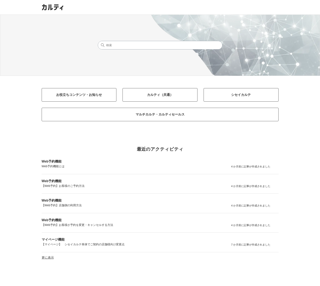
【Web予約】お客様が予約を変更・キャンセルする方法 (77, 225)
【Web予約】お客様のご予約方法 (63, 185)
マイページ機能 (53, 239)
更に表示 (48, 257)
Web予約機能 (51, 161)
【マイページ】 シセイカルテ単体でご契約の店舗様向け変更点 (83, 244)
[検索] (160, 45)
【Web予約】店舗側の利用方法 (62, 205)
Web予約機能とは (53, 166)
